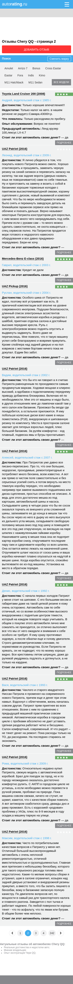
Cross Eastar (53, 68)
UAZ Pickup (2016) (15, 286)
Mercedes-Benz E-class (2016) (23, 258)
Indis (31, 75)
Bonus (36, 68)
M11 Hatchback (13, 82)
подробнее (64, 142)
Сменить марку (59, 58)
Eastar (8, 75)
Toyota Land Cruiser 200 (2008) (23, 93)
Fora (20, 75)
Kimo (42, 75)
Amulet (8, 68)
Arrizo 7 (22, 68)
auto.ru (14, 4)
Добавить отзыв (36, 49)
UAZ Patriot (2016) (14, 148)
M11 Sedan (35, 82)
